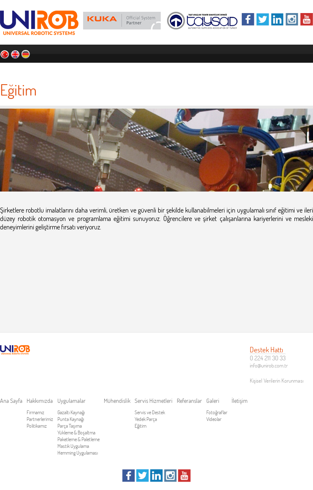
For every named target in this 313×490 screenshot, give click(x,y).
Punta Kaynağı (70, 419)
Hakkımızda (71, 69)
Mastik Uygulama (73, 446)
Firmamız (35, 412)
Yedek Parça (146, 419)
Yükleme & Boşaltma (76, 432)
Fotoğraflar (216, 412)
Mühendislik (152, 69)
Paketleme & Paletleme (78, 439)
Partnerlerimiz (40, 419)
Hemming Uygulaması (77, 453)
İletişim (300, 69)
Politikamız (37, 426)
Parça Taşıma (69, 426)
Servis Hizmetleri (198, 69)
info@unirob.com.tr (269, 365)
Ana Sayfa (36, 69)
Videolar (213, 419)
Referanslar (244, 69)
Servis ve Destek (150, 412)
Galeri (275, 69)
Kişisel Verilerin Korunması (276, 380)
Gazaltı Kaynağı (71, 412)
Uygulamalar (111, 69)
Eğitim (140, 426)
